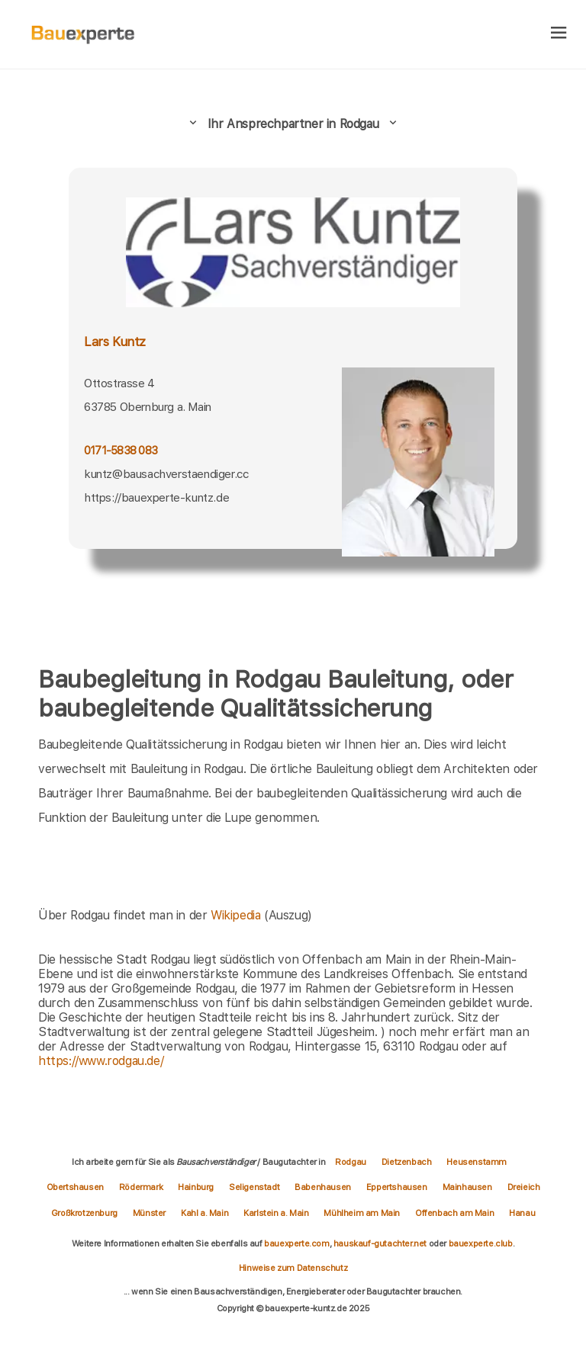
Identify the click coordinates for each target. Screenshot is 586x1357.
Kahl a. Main (204, 1213)
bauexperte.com (296, 1243)
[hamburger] (559, 34)
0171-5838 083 (120, 450)
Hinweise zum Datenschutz (293, 1267)
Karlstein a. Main (275, 1213)
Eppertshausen (396, 1187)
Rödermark (141, 1187)
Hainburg (196, 1187)
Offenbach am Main (454, 1213)
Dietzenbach (407, 1161)
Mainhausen (467, 1187)
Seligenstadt (254, 1187)
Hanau (522, 1213)
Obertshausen (75, 1187)
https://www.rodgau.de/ (100, 1061)
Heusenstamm (476, 1161)
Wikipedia (237, 915)
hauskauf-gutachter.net (380, 1243)
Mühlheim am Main (362, 1213)
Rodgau (350, 1161)
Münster (149, 1213)
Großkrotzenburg (84, 1213)
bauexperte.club (481, 1243)
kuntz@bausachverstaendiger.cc (166, 474)
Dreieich (523, 1187)
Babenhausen (323, 1187)
